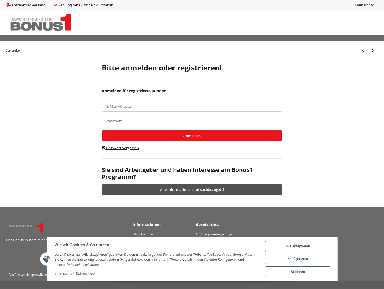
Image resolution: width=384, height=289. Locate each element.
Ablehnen (298, 272)
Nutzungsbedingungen (215, 234)
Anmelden (192, 135)
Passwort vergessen (120, 147)
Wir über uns (143, 234)
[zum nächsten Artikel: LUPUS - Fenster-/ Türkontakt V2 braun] (373, 50)
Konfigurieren (298, 259)
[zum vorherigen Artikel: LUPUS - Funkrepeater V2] (363, 50)
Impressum (63, 274)
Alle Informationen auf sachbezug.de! (192, 189)
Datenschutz (85, 274)
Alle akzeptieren (298, 246)
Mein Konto (364, 4)
